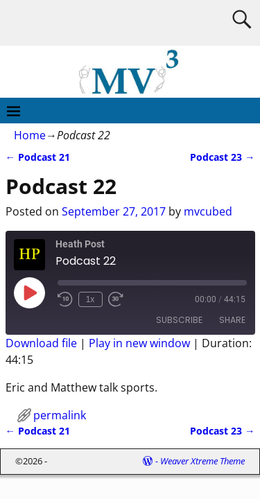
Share (232, 320)
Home (30, 135)
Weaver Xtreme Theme (202, 461)
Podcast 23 (222, 157)
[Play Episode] (29, 292)
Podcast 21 (38, 157)
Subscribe (179, 320)
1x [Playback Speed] (90, 299)
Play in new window (139, 343)
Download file (41, 343)
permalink (59, 415)
